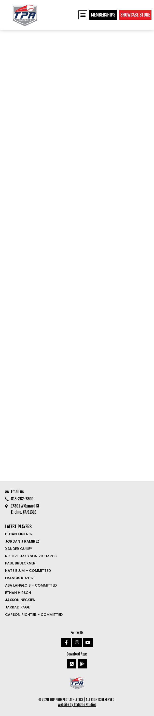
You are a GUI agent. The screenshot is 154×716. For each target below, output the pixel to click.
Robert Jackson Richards (31, 556)
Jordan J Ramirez (22, 541)
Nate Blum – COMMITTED (28, 570)
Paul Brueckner (20, 563)
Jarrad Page (17, 607)
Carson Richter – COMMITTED (34, 614)
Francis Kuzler (19, 577)
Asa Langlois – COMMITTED (31, 585)
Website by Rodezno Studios (77, 705)
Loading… (77, 255)
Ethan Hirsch (18, 592)
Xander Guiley (18, 548)
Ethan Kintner (19, 533)
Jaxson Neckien (20, 599)
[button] (82, 14)
